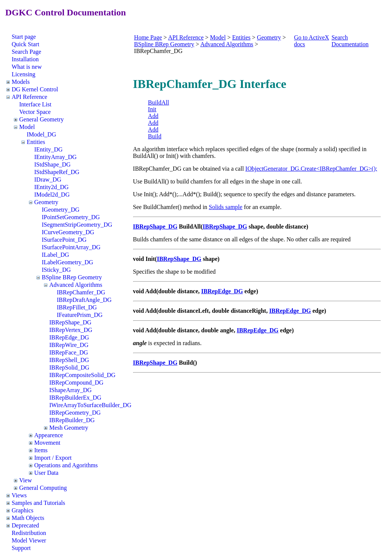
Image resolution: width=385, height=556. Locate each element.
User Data (46, 473)
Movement (47, 442)
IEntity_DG (48, 149)
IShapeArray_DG (70, 390)
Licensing (23, 74)
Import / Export (53, 457)
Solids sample (225, 207)
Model (27, 127)
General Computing (43, 488)
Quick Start (25, 44)
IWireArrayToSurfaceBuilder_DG (90, 405)
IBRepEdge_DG (69, 337)
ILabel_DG (55, 254)
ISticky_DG (56, 270)
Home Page (148, 37)
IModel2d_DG (52, 194)
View (25, 480)
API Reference (29, 97)
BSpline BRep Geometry (72, 277)
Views (19, 495)
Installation (25, 59)
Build (155, 136)
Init (152, 109)
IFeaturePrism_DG (80, 315)
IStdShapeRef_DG (56, 172)
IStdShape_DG (52, 164)
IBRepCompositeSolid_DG (82, 375)
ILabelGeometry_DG (67, 262)
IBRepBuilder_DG (72, 420)
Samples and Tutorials (38, 503)
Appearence (48, 435)
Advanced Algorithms (75, 285)
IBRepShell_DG (69, 360)
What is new (27, 67)
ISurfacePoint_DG (64, 239)
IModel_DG (41, 134)
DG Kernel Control (35, 89)
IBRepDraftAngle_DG (84, 300)
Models (21, 82)
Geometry (46, 202)
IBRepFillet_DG (77, 307)
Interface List (35, 104)
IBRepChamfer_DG (81, 292)
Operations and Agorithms (66, 465)
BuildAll (158, 102)
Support (21, 548)
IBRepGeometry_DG (75, 412)
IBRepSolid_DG (69, 367)
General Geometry (41, 119)
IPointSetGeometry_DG (71, 217)
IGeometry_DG (60, 209)
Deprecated (25, 525)
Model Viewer (29, 540)
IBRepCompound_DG (76, 382)
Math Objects (28, 518)
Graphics (22, 510)
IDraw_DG (47, 179)
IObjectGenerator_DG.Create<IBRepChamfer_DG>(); (311, 168)
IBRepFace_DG (68, 352)
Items (41, 450)
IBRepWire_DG (68, 345)
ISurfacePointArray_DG (71, 247)
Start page (24, 36)
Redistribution (29, 533)
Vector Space (35, 112)
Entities (36, 142)
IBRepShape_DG (70, 322)
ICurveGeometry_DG (68, 232)
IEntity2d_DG (51, 187)
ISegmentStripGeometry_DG (77, 224)
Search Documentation (350, 40)
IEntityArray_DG (55, 157)
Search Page (26, 51)
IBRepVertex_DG (70, 330)
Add (153, 116)
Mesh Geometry (68, 427)
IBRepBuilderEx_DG (75, 397)
